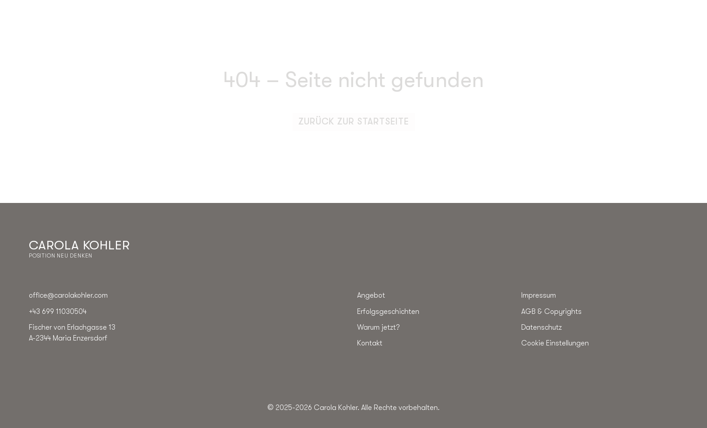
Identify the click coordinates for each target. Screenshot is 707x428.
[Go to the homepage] (79, 248)
